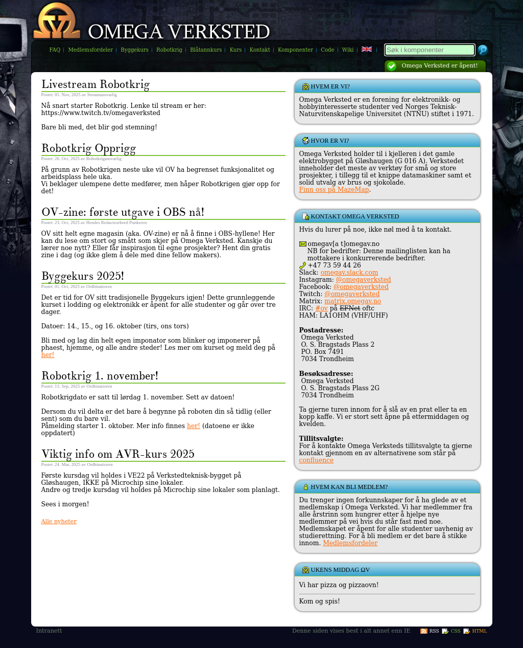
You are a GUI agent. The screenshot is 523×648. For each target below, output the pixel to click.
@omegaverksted (363, 279)
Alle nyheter (59, 521)
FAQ (55, 50)
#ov (321, 308)
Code (327, 50)
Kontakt (260, 50)
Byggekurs (135, 50)
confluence (316, 460)
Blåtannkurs (206, 50)
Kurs (236, 50)
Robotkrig (169, 50)
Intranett (49, 631)
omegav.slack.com (349, 272)
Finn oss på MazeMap (334, 189)
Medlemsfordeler (90, 50)
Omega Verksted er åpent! (440, 65)
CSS (456, 631)
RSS (434, 631)
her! (48, 355)
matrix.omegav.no (352, 301)
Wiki (348, 50)
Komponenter (295, 50)
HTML (479, 631)
